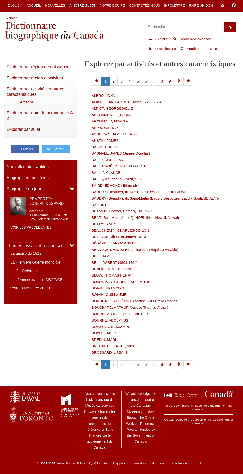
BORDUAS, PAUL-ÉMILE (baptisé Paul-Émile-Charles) (135, 301)
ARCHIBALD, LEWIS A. (110, 121)
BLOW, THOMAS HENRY (112, 275)
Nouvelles (55, 5)
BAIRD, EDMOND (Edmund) (114, 185)
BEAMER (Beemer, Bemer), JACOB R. (122, 211)
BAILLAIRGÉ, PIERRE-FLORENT (118, 166)
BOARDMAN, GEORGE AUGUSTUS (121, 282)
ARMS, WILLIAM (105, 128)
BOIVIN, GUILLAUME (109, 295)
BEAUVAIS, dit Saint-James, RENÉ (120, 237)
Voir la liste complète (31, 288)
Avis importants (182, 463)
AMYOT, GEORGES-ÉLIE (112, 108)
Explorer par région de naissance (38, 66)
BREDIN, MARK (104, 339)
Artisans (27, 102)
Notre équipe (112, 5)
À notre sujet (82, 5)
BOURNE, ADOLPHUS (110, 320)
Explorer (11, 18)
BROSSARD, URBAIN (109, 352)
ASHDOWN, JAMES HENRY (114, 134)
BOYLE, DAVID (104, 333)
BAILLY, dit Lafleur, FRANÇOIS (116, 179)
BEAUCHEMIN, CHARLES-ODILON (120, 230)
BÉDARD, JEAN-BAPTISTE (114, 243)
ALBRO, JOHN (103, 95)
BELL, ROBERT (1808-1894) (114, 262)
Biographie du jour (24, 188)
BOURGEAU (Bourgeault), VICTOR (120, 314)
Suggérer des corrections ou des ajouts (139, 463)
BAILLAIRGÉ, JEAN (107, 160)
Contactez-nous (144, 5)
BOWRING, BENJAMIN (110, 327)
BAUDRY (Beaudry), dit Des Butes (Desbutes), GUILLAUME (139, 192)
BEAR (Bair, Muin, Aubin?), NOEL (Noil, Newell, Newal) (135, 217)
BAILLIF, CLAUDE (106, 173)
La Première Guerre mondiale (35, 262)
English (15, 5)
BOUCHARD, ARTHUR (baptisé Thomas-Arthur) (130, 307)
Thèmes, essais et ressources (35, 245)
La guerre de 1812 (26, 253)
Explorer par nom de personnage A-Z (40, 116)
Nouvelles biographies (28, 166)
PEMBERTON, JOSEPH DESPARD (46, 201)
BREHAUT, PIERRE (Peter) (113, 346)
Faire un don (201, 5)
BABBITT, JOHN (105, 147)
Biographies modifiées (28, 177)
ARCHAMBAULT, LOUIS (111, 115)
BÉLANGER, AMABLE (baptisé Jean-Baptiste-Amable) (135, 250)
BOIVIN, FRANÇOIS (108, 288)
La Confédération (25, 271)
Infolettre (174, 5)
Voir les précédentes (31, 227)
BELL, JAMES (103, 256)
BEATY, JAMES (104, 224)
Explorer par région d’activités (35, 78)
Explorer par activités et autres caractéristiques (35, 92)
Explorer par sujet (23, 129)
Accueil (33, 5)
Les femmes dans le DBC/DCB (36, 280)
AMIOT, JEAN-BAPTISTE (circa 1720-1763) (126, 102)
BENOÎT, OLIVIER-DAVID (112, 269)
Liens (202, 463)
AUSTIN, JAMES (105, 140)
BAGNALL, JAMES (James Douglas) (121, 153)
